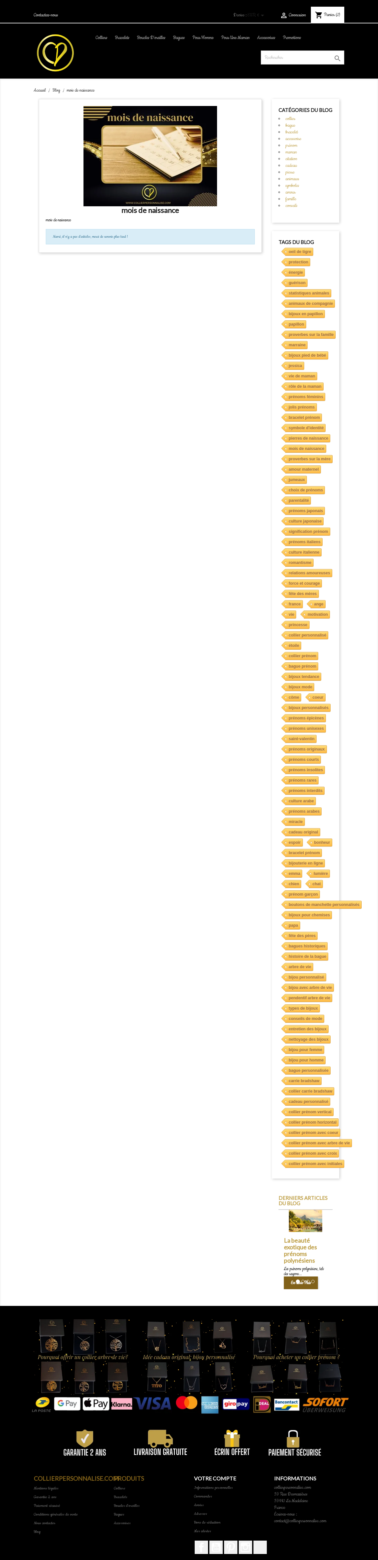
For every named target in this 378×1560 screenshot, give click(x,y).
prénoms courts (304, 759)
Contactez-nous (46, 15)
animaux (292, 179)
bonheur (322, 842)
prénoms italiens (305, 542)
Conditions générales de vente (56, 1514)
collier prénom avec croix (313, 1153)
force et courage (304, 583)
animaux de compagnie (311, 303)
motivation (318, 614)
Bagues (179, 38)
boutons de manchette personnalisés (324, 904)
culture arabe (301, 801)
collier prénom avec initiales (316, 1163)
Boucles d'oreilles (151, 38)
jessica (295, 365)
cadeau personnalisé (309, 1101)
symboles (292, 186)
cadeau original (303, 832)
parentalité (299, 500)
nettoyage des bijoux (309, 1039)
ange (319, 604)
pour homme (202, 38)
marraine (297, 345)
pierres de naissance (309, 438)
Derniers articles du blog (303, 1201)
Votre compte (215, 1478)
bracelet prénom (304, 417)
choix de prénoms (306, 490)
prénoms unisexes (306, 728)
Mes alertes (202, 1531)
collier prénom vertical (310, 1112)
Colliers (101, 38)
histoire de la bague (308, 956)
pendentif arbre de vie (310, 998)
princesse (298, 625)
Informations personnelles (213, 1487)
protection (299, 262)
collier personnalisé (308, 635)
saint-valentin (302, 739)
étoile (294, 645)
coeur (318, 697)
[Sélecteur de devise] (256, 16)
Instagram (245, 1547)
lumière (321, 873)
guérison (297, 283)
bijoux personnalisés (309, 707)
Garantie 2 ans (45, 1496)
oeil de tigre (300, 251)
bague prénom (303, 666)
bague (290, 125)
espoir (295, 842)
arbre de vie (300, 967)
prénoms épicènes (306, 718)
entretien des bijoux (308, 1029)
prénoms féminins (306, 397)
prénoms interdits (306, 790)
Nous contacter (44, 1523)
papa (293, 925)
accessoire (293, 139)
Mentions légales (46, 1488)
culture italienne (304, 552)
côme (294, 697)
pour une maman (235, 38)
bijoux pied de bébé (307, 355)
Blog (37, 1531)
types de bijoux (303, 1008)
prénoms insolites (306, 770)
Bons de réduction (207, 1522)
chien (294, 884)
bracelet (292, 132)
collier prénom (303, 656)
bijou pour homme (306, 1060)
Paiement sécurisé (47, 1505)
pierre (290, 172)
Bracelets (122, 38)
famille (291, 199)
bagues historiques (307, 946)
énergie (296, 272)
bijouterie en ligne (306, 863)
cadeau (291, 165)
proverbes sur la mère (310, 459)
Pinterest (230, 1547)
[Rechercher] (302, 57)
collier (290, 119)
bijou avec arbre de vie (310, 987)
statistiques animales (309, 293)
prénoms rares (303, 780)
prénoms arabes (304, 811)
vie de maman (302, 376)
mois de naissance (307, 448)
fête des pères (302, 935)
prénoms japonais (306, 511)
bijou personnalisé (306, 977)
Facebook (201, 1547)
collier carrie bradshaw (311, 1091)
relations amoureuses (309, 573)
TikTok (260, 1547)
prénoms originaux (307, 749)
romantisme (300, 562)
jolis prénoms (302, 407)
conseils (292, 206)
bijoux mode (301, 687)
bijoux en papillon (306, 314)
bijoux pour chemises (309, 915)
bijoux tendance (304, 676)
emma (295, 873)
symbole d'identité (306, 428)
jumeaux (297, 479)
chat (317, 884)
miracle (296, 821)
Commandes (203, 1496)
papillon (296, 324)
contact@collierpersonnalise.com (300, 1521)
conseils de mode (306, 1018)
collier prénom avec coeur (314, 1132)
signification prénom (308, 531)
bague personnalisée (309, 1070)
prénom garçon (303, 894)
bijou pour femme (306, 1049)
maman (291, 152)
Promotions (292, 38)
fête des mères (303, 593)
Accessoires (266, 38)
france (295, 604)
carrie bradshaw (304, 1081)
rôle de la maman (305, 386)
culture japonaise (305, 521)
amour (291, 192)
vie (292, 614)
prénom (291, 145)
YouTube (216, 1547)
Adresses (200, 1513)
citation (291, 159)
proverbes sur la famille (311, 334)
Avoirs (199, 1505)
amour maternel (304, 469)
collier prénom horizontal (313, 1122)
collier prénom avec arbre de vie (319, 1143)
